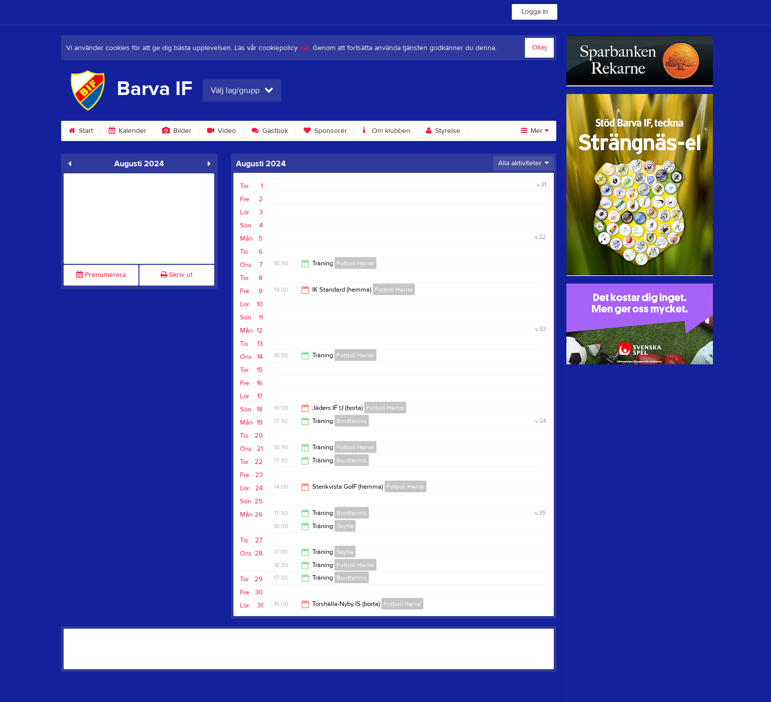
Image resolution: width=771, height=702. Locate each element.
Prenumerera (101, 274)
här (304, 48)
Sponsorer (325, 130)
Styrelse (443, 130)
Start (81, 130)
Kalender (128, 130)
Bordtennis (351, 421)
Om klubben (386, 130)
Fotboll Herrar (355, 263)
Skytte (345, 526)
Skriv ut (176, 274)
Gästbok (270, 130)
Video (221, 130)
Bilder (176, 130)
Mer (535, 130)
